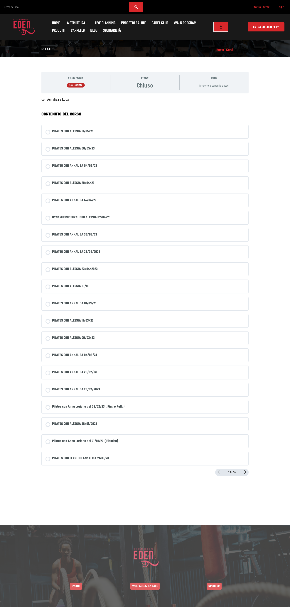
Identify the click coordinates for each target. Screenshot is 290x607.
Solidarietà (112, 30)
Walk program (185, 23)
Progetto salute (133, 23)
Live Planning (105, 23)
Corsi (229, 50)
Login (280, 7)
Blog (93, 30)
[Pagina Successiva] (245, 472)
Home (56, 23)
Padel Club (159, 23)
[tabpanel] (145, 99)
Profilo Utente (261, 7)
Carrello (78, 30)
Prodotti (58, 30)
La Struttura (76, 23)
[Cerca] (136, 7)
